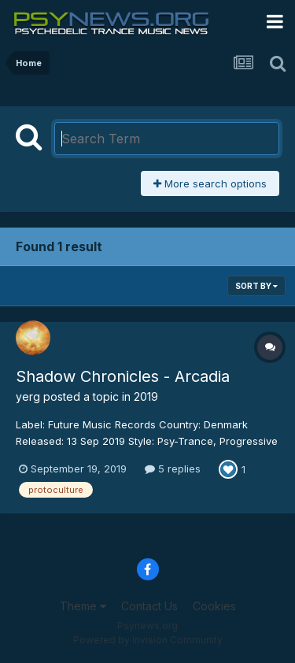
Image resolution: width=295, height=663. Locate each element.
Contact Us (149, 606)
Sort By (256, 286)
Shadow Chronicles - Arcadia (123, 376)
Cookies (214, 606)
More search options (210, 183)
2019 (146, 396)
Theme (83, 606)
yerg (28, 396)
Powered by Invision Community (148, 640)
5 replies (173, 468)
